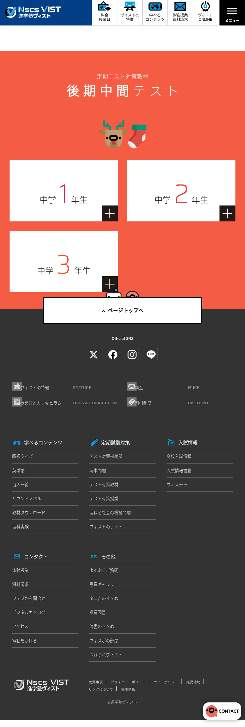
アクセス (21, 631)
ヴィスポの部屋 (105, 646)
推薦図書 (98, 617)
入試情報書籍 (180, 473)
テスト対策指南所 (107, 459)
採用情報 (128, 694)
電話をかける (25, 646)
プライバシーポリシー (128, 687)
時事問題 (98, 473)
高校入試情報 (180, 459)
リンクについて (101, 694)
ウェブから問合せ (30, 603)
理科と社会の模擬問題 (111, 516)
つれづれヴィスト (107, 660)
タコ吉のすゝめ (105, 603)
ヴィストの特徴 (58, 388)
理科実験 (21, 530)
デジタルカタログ (30, 617)
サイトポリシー (166, 687)
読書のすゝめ (102, 631)
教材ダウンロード (30, 516)
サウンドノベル (27, 502)
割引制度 (175, 404)
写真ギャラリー (105, 588)
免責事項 (96, 687)
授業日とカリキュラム (70, 406)
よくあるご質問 (105, 574)
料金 (170, 388)
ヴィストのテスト (107, 530)
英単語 (19, 473)
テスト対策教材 (105, 487)
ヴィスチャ (178, 487)
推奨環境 (193, 687)
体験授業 (21, 574)
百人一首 (21, 487)
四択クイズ (23, 459)
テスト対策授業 (105, 502)
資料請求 (21, 588)
